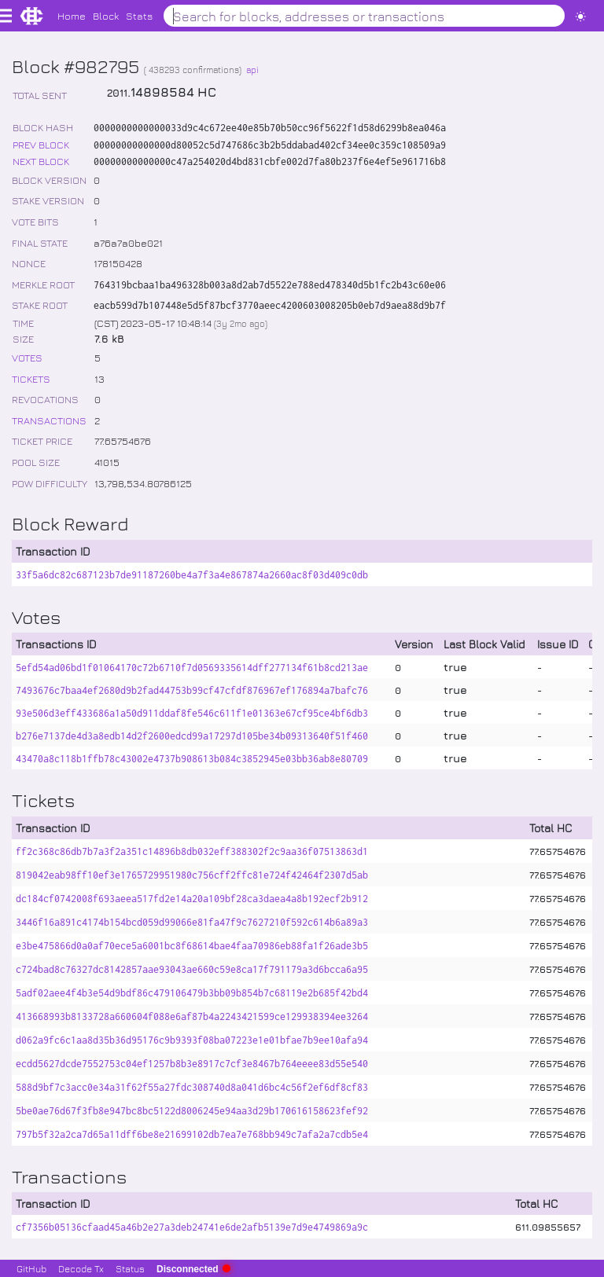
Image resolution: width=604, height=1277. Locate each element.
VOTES (27, 357)
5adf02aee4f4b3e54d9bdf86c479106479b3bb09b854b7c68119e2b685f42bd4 (192, 993)
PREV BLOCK (41, 144)
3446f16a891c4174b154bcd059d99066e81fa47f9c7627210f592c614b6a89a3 (192, 922)
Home (71, 15)
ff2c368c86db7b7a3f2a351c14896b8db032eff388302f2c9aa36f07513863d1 (192, 851)
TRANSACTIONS (49, 420)
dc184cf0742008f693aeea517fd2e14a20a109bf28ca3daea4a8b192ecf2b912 (192, 899)
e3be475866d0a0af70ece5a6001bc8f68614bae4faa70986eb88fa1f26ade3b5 (192, 946)
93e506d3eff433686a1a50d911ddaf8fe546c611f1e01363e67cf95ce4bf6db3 (192, 713)
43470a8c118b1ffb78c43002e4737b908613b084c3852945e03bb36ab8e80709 (192, 759)
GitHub (31, 1268)
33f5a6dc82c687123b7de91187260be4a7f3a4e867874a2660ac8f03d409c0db (192, 575)
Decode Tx (81, 1268)
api (252, 69)
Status (130, 1268)
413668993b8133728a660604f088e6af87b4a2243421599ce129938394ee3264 (192, 1016)
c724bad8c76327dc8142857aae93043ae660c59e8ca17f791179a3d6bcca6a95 (192, 969)
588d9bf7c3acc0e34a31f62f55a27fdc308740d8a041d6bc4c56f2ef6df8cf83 (192, 1087)
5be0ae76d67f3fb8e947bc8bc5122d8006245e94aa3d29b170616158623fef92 (192, 1111)
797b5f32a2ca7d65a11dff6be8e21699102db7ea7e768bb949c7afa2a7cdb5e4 (192, 1134)
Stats (139, 15)
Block (106, 15)
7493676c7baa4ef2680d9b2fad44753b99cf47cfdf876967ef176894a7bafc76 (192, 690)
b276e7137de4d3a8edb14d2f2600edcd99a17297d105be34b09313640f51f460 (192, 736)
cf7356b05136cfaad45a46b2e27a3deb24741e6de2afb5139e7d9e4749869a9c (192, 1227)
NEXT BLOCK (41, 160)
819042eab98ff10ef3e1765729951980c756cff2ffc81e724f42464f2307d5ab (192, 875)
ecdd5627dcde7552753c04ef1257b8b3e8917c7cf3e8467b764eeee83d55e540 (192, 1064)
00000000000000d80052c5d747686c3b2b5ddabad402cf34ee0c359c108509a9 (270, 145)
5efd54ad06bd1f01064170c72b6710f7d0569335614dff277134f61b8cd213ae (192, 667)
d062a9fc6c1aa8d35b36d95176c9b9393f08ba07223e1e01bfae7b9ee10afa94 (192, 1040)
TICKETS (31, 378)
